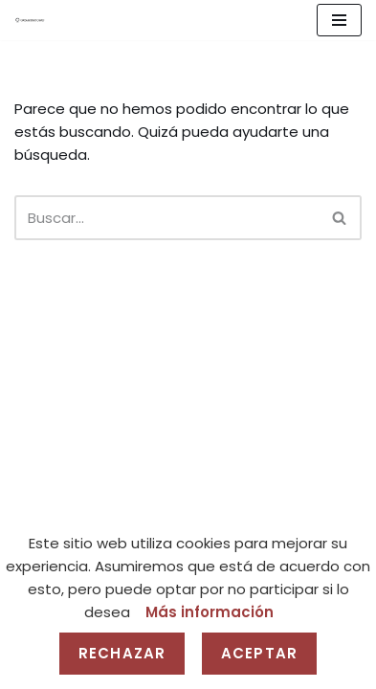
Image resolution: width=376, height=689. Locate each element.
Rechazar (122, 653)
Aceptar (259, 653)
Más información (209, 612)
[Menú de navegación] (339, 20)
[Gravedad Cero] (29, 20)
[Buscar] (166, 217)
